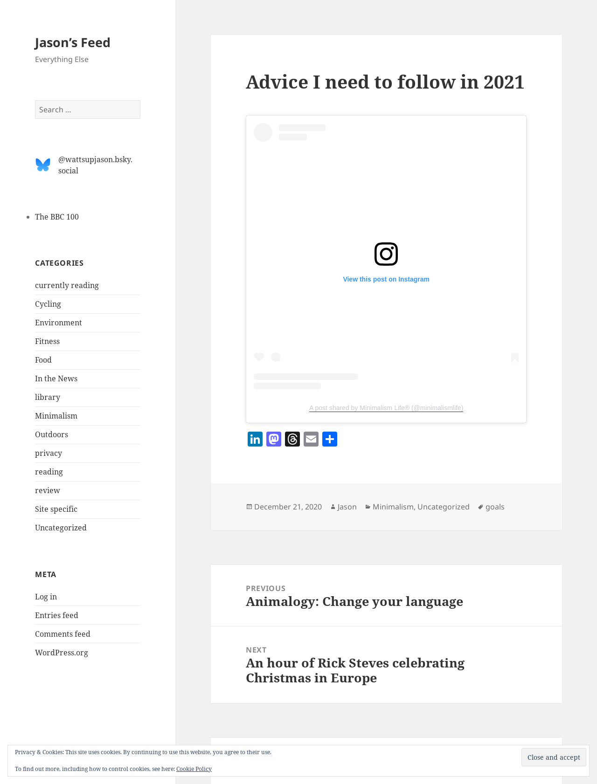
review (47, 490)
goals (495, 507)
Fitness (47, 341)
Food (43, 360)
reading (49, 472)
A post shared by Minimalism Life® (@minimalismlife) (386, 408)
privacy (48, 453)
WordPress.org (61, 652)
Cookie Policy (194, 769)
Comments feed (62, 634)
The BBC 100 (57, 217)
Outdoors (51, 434)
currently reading (67, 285)
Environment (58, 322)
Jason (347, 507)
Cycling (48, 304)
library (47, 397)
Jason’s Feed (73, 42)
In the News (56, 378)
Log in (46, 596)
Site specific (56, 509)
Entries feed (56, 615)
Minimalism (56, 416)
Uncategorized (61, 528)
